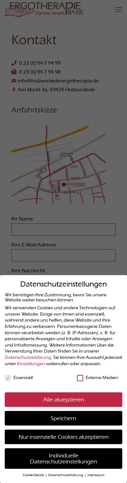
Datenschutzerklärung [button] (66, 475)
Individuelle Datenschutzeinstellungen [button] (63, 458)
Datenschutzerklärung (28, 357)
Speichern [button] (63, 418)
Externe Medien (97, 377)
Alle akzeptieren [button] (63, 399)
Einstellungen (31, 363)
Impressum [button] (96, 475)
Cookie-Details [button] (33, 475)
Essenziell (19, 377)
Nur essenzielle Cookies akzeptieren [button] (64, 436)
